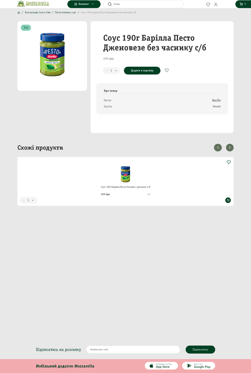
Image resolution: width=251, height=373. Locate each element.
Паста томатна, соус (65, 12)
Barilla (216, 100)
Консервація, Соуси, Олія (37, 12)
